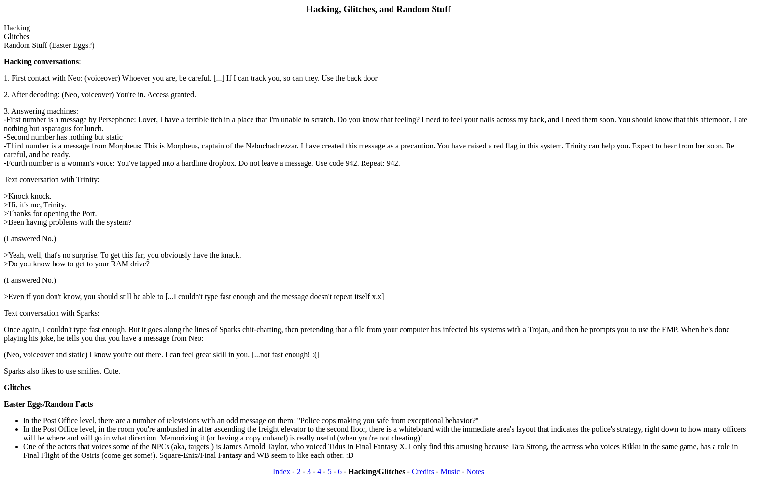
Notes (475, 472)
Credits (423, 472)
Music (450, 472)
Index (281, 472)
